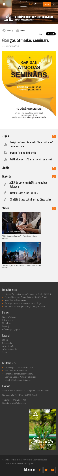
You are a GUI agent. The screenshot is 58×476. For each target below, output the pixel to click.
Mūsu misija (7, 320)
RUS (36, 4)
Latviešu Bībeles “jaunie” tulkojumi (20, 377)
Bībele (5, 340)
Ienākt (47, 4)
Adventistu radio (9, 349)
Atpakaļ (10, 30)
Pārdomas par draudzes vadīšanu (19, 374)
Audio (29, 168)
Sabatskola (7, 343)
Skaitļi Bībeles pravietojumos (17, 380)
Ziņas (29, 136)
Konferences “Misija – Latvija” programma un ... (26, 306)
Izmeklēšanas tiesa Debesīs (23, 193)
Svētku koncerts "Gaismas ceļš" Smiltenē (30, 159)
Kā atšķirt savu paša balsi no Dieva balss (30, 199)
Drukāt (23, 30)
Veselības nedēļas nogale (15, 300)
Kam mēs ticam (9, 317)
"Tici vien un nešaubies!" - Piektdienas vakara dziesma (19, 237)
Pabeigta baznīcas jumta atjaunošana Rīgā (23, 303)
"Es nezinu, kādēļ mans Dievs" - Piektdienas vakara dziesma (21, 266)
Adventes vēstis (9, 346)
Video (29, 208)
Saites (4, 352)
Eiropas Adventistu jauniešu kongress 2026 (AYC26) (28, 294)
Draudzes (6, 323)
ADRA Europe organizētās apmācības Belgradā (28, 184)
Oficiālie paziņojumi (11, 329)
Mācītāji (6, 326)
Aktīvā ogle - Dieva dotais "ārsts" (19, 367)
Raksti (29, 176)
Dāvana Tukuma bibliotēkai (23, 153)
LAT (31, 4)
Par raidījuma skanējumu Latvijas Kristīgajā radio (26, 297)
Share (41, 34)
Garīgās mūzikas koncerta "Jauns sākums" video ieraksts (31, 144)
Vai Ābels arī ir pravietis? (16, 371)
